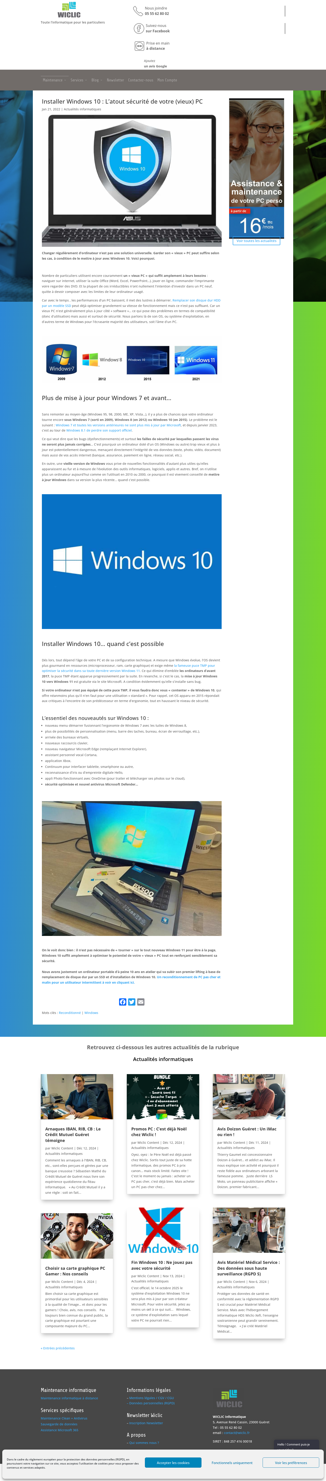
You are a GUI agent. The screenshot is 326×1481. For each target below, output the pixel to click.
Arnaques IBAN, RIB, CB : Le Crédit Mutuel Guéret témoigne (73, 1134)
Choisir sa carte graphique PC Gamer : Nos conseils (75, 1271)
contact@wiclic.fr (237, 1433)
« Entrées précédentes (58, 1348)
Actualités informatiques (82, 109)
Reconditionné (70, 1013)
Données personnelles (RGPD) (152, 1403)
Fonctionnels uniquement (232, 1462)
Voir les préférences (291, 1462)
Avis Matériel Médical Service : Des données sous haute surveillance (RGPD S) (248, 1268)
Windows (91, 1013)
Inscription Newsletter (146, 1423)
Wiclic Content (62, 1148)
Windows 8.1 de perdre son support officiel (99, 430)
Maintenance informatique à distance (69, 1398)
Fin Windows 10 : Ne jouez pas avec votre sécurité (161, 1265)
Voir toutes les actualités (256, 240)
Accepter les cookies (173, 1462)
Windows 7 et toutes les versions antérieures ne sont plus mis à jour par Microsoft (118, 425)
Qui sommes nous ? (144, 1443)
